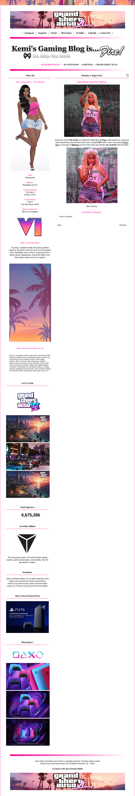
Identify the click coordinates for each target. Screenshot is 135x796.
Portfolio (80, 33)
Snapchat (42, 33)
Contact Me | (106, 33)
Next (59, 225)
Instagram (29, 33)
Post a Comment (65, 217)
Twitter (54, 33)
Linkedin (92, 33)
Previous (122, 225)
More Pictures (92, 206)
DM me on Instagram (30, 212)
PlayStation (67, 33)
